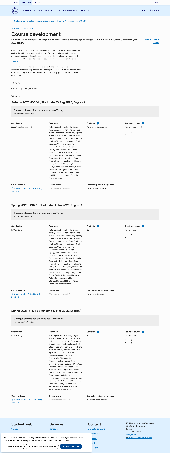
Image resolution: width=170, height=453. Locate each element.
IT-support (92, 438)
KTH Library (93, 448)
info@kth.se (131, 434)
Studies (30, 21)
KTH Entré (92, 443)
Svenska (155, 10)
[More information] (98, 123)
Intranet (37, 2)
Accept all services (71, 446)
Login (156, 2)
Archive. (14, 62)
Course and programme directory (50, 21)
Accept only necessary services (42, 446)
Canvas (53, 433)
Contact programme (96, 429)
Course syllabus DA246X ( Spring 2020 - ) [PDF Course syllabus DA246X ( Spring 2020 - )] (26, 189)
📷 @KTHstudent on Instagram (139, 437)
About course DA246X (76, 21)
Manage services (14, 446)
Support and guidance (20, 433)
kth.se (15, 2)
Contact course (94, 433)
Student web (25, 2)
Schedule (54, 429)
